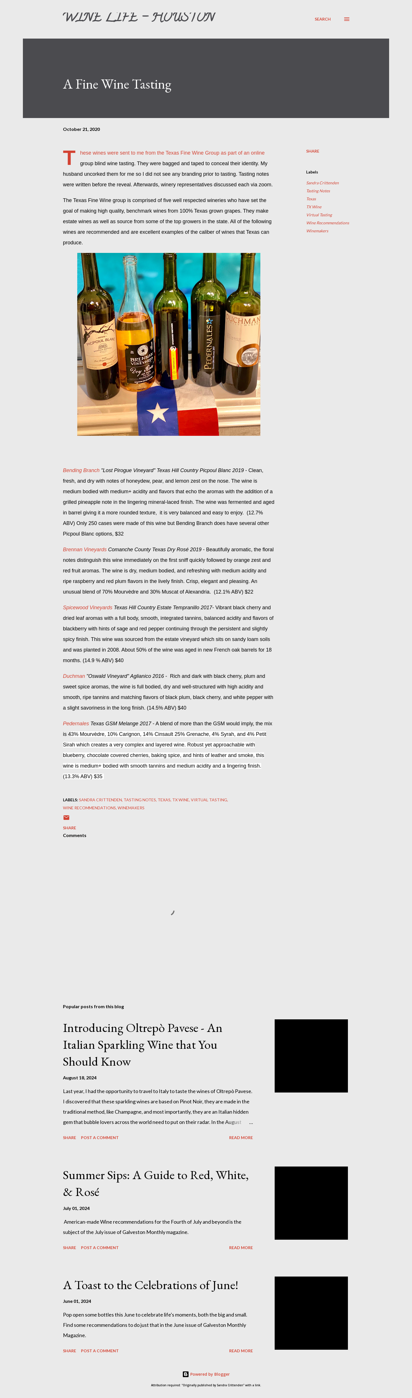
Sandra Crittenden (322, 182)
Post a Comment (100, 1137)
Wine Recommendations (327, 222)
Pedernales (76, 723)
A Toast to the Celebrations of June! (150, 1285)
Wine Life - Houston (138, 19)
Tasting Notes (318, 190)
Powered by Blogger (206, 1374)
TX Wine (313, 206)
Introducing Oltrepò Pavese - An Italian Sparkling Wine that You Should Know (143, 1044)
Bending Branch (81, 470)
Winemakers (317, 230)
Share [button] (312, 151)
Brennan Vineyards (85, 549)
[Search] (323, 19)
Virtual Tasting (319, 214)
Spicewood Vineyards (87, 607)
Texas (311, 198)
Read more (241, 1137)
